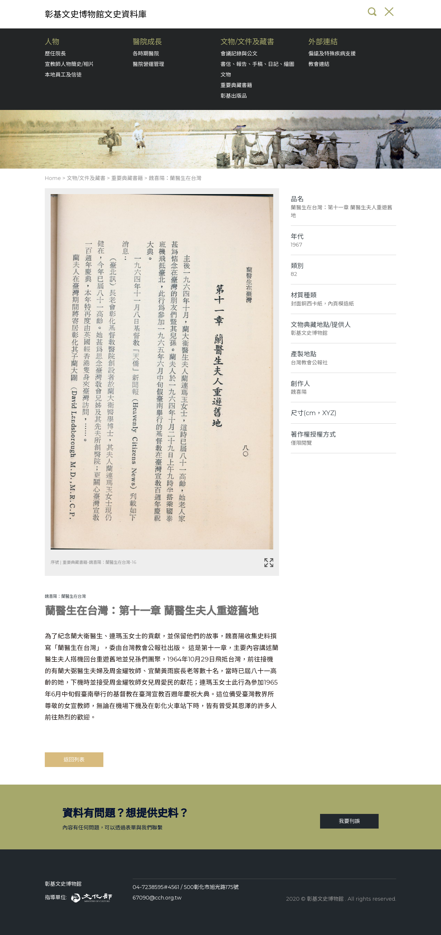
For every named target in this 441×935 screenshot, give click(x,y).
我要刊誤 (349, 821)
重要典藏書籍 (236, 85)
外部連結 (323, 41)
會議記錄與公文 (238, 53)
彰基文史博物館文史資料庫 (96, 14)
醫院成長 (147, 41)
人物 (52, 41)
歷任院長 (55, 53)
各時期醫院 (146, 53)
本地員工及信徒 (63, 75)
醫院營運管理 (148, 64)
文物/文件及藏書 (247, 41)
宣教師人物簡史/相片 (69, 64)
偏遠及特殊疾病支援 (332, 53)
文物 (225, 75)
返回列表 (74, 759)
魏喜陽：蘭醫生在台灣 (175, 178)
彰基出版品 (233, 96)
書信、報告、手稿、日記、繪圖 (257, 64)
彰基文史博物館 (63, 884)
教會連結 (318, 64)
